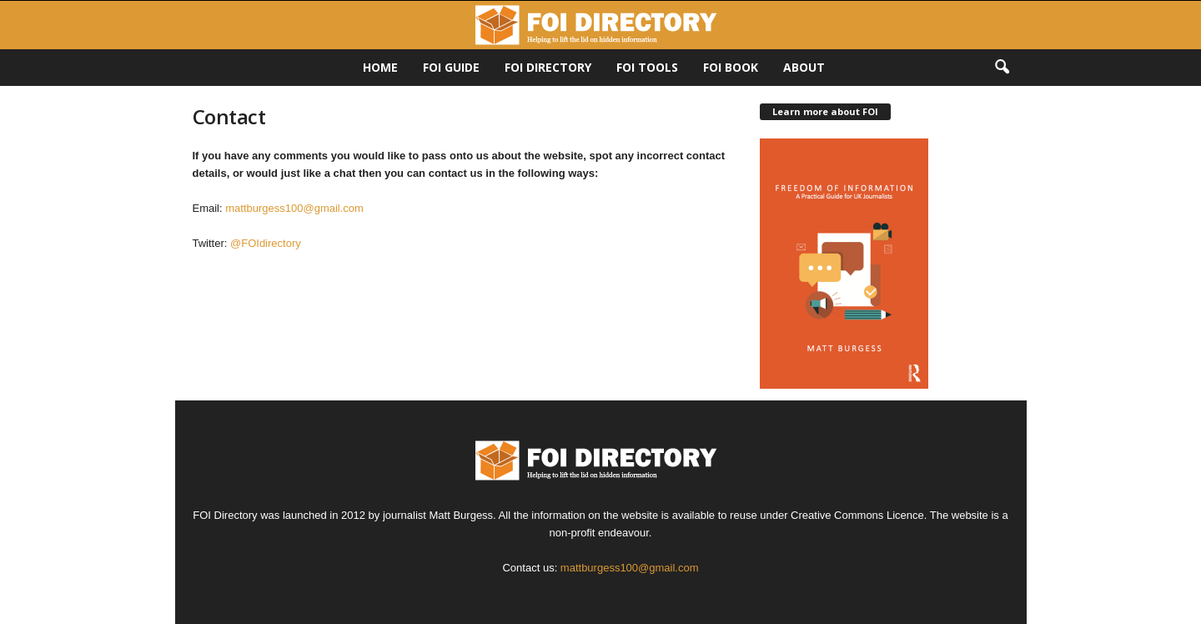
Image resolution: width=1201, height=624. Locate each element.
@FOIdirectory (267, 243)
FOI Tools (647, 67)
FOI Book (730, 67)
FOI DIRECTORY (548, 67)
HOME (380, 67)
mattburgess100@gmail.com (294, 208)
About (804, 67)
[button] (1001, 67)
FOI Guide (451, 67)
